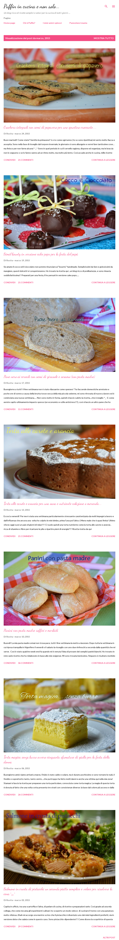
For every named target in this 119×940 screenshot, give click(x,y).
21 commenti (25, 160)
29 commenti (25, 926)
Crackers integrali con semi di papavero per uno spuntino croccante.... (50, 127)
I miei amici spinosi (52, 23)
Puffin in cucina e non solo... (31, 6)
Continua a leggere (103, 160)
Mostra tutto (104, 38)
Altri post (109, 937)
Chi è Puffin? (29, 23)
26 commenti (25, 794)
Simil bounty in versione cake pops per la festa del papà (41, 254)
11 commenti (25, 409)
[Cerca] (106, 5)
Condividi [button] (9, 160)
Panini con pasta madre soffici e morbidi (31, 630)
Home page (9, 23)
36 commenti (25, 663)
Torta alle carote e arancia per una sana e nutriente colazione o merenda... (53, 503)
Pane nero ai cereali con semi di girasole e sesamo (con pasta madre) (49, 376)
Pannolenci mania (78, 23)
